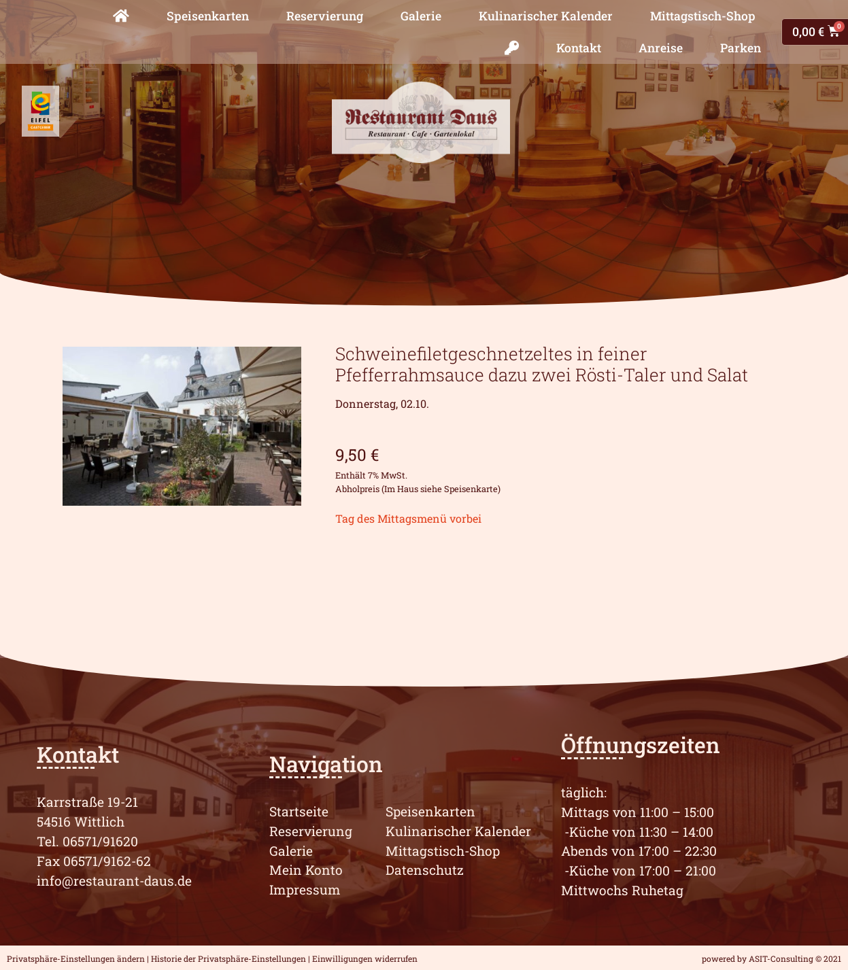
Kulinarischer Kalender (546, 16)
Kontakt (578, 48)
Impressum (305, 889)
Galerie (421, 16)
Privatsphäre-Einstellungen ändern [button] (76, 958)
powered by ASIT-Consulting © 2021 (771, 958)
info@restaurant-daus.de (114, 880)
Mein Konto (306, 869)
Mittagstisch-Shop (703, 16)
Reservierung (324, 16)
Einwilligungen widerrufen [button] (365, 958)
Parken (740, 48)
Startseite (298, 811)
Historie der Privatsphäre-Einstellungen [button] (228, 958)
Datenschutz (425, 869)
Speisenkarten (208, 16)
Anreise (661, 48)
